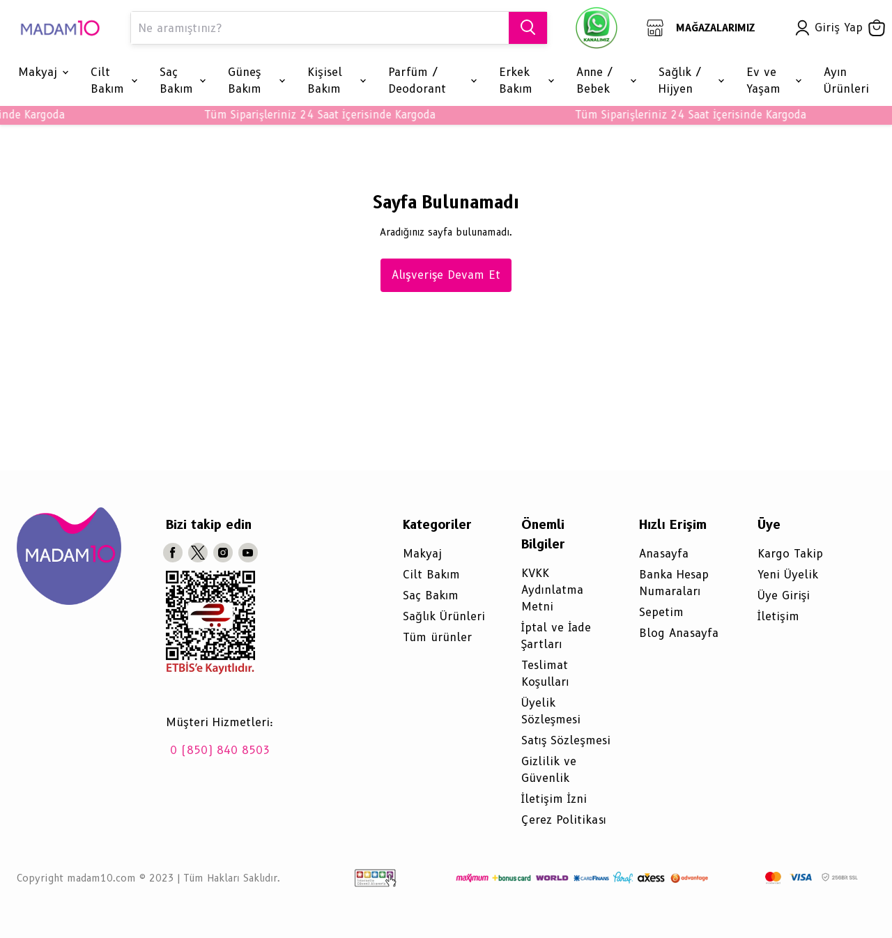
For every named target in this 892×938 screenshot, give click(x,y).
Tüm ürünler (437, 637)
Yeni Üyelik (788, 574)
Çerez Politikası (563, 819)
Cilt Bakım (431, 574)
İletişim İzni (554, 799)
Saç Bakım (431, 595)
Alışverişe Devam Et (446, 275)
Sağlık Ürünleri (444, 616)
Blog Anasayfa (678, 633)
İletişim (778, 616)
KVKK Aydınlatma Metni (552, 590)
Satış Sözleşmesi (565, 740)
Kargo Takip (790, 553)
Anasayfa (664, 553)
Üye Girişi (784, 595)
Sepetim (661, 612)
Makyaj (422, 553)
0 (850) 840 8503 (220, 750)
